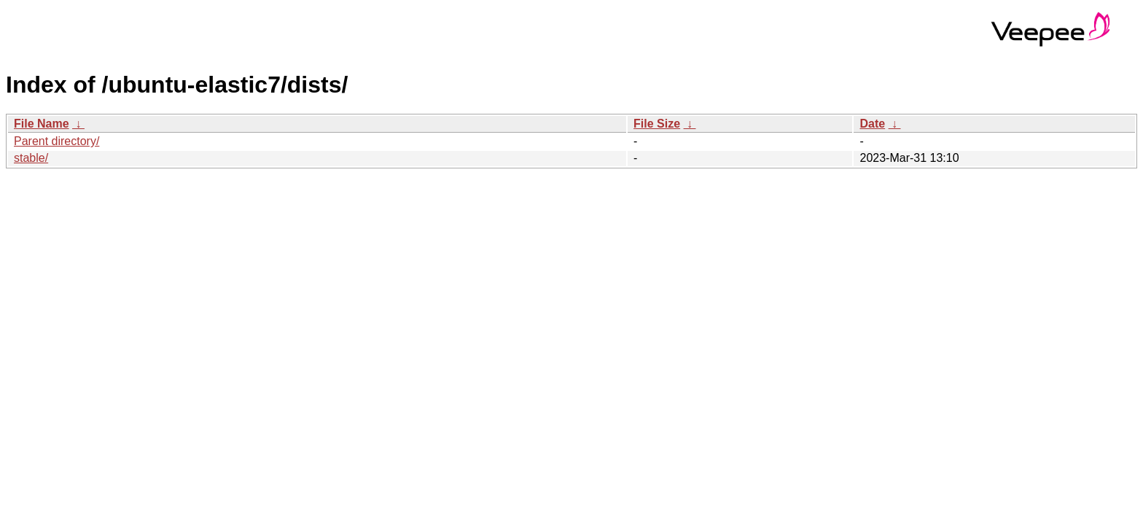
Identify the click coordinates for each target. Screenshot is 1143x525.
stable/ (31, 158)
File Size (656, 123)
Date (872, 123)
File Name (41, 123)
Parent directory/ (56, 141)
